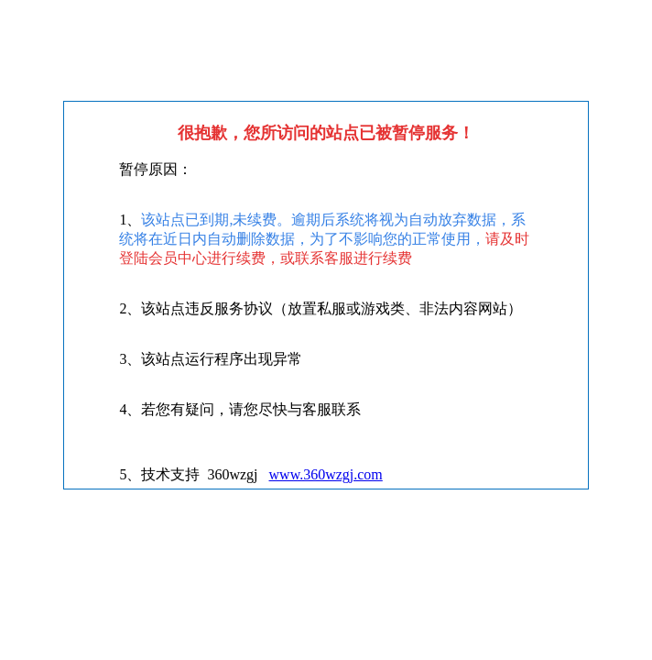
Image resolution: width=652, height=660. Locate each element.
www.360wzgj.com (326, 474)
